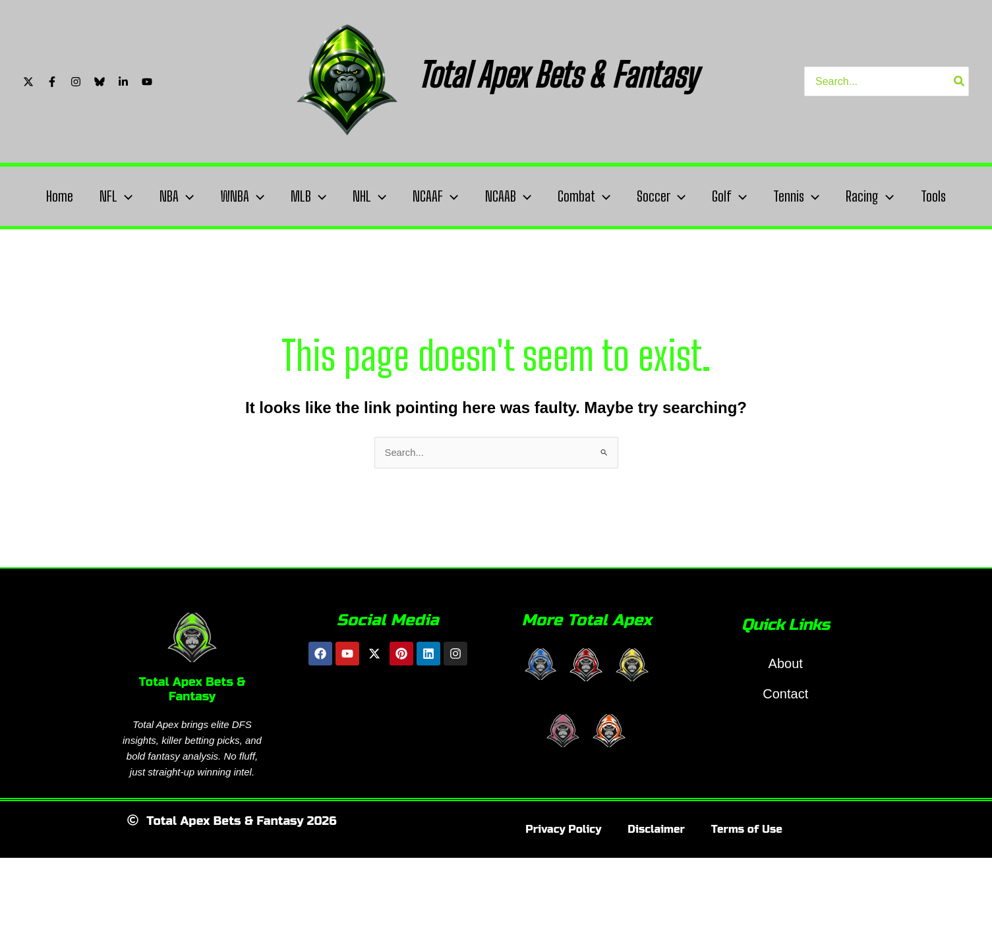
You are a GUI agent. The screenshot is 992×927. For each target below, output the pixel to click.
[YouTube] (147, 81)
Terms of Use (746, 876)
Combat (595, 196)
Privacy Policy (563, 876)
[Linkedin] (123, 81)
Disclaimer (656, 876)
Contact (785, 740)
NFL (110, 196)
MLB (310, 196)
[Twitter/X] (28, 81)
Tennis (817, 196)
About (786, 710)
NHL (374, 196)
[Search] (959, 81)
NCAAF (442, 196)
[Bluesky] (99, 81)
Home (51, 196)
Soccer (676, 196)
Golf (747, 196)
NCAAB (517, 196)
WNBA (241, 196)
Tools (50, 242)
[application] (119, 196)
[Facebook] (52, 81)
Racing (893, 196)
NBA (173, 196)
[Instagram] (76, 81)
